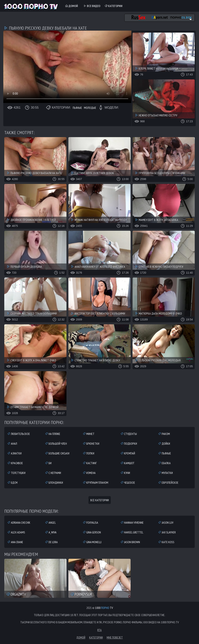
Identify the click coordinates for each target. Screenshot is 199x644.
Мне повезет (115, 637)
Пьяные (77, 108)
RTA (99, 630)
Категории (113, 6)
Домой (71, 6)
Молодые (90, 108)
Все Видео (91, 6)
